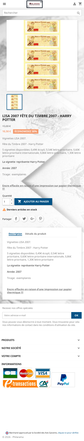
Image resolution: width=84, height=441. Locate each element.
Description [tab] (15, 233)
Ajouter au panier (33, 202)
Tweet (24, 218)
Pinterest (40, 218)
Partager (16, 218)
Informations (11, 364)
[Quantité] (6, 201)
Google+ (32, 218)
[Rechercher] (42, 12)
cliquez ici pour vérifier (68, 432)
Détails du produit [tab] (35, 233)
